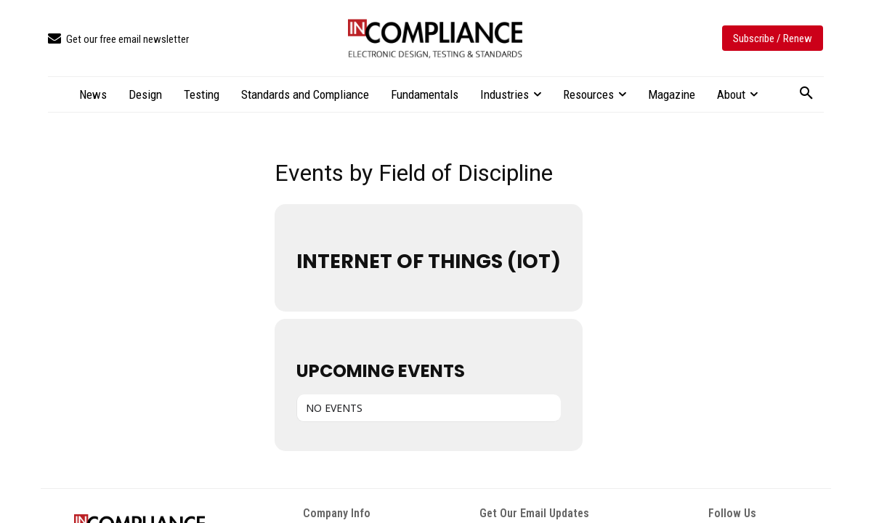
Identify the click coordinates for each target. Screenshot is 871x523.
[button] (806, 93)
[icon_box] (118, 39)
